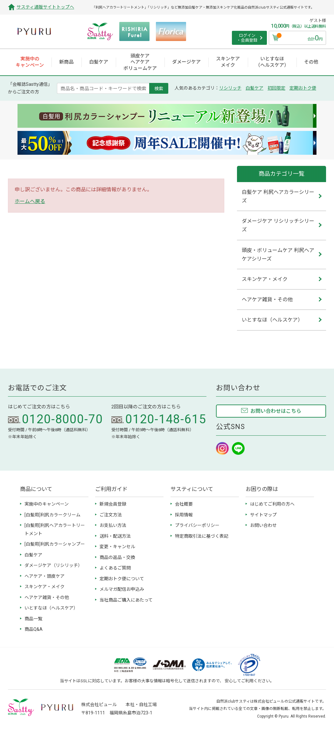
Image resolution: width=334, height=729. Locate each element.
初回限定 (276, 88)
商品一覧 (33, 618)
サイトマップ (263, 514)
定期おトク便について (122, 578)
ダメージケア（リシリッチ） (53, 565)
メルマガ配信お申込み (122, 589)
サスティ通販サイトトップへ (45, 7)
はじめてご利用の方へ (272, 504)
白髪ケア (254, 88)
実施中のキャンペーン (46, 504)
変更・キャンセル (117, 546)
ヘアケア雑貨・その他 (46, 597)
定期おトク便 (302, 88)
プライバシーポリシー (197, 525)
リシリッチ (230, 88)
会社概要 (184, 504)
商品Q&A (33, 629)
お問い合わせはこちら (275, 411)
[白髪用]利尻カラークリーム (52, 514)
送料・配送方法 (115, 536)
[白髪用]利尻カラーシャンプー (54, 544)
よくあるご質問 (115, 567)
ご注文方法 (111, 514)
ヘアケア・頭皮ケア (44, 576)
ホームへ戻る (30, 201)
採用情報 (184, 514)
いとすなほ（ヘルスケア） (51, 607)
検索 (158, 88)
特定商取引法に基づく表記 (201, 536)
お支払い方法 (113, 525)
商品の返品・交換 (117, 557)
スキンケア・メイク (44, 586)
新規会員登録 (113, 504)
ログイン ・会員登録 (247, 38)
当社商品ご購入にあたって (126, 600)
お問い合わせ (263, 525)
